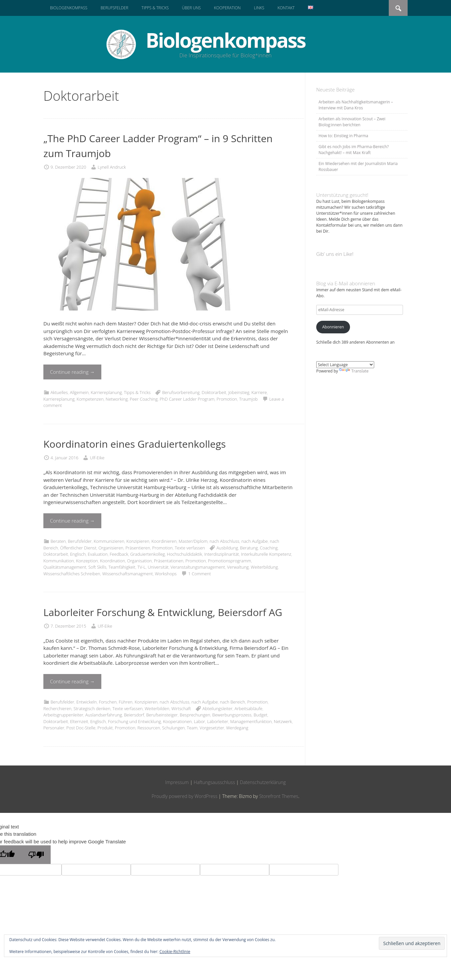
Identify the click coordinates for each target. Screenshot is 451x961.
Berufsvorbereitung (181, 392)
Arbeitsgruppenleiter (63, 715)
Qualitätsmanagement (64, 567)
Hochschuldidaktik (184, 554)
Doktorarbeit (214, 392)
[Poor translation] (36, 854)
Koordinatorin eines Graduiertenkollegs (134, 444)
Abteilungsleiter (217, 708)
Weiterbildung (264, 567)
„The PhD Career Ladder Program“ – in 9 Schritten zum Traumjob (158, 146)
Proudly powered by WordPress (184, 796)
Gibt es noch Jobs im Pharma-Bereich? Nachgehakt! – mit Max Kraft (354, 149)
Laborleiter (217, 721)
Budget (261, 715)
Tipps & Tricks (155, 8)
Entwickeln (86, 702)
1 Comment (199, 574)
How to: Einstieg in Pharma (343, 136)
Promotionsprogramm (229, 561)
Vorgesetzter (212, 728)
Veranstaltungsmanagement (198, 567)
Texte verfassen (190, 548)
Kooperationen (177, 721)
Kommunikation (58, 561)
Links (259, 8)
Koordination (112, 561)
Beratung (249, 548)
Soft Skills (97, 567)
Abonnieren (333, 327)
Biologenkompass (68, 8)
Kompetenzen (90, 399)
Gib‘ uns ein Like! (334, 254)
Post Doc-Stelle (80, 728)
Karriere (259, 392)
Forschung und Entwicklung (134, 721)
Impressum (177, 782)
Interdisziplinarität (221, 554)
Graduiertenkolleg (147, 554)
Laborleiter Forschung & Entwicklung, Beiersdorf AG (162, 612)
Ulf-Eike (97, 458)
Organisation (139, 561)
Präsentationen (168, 561)
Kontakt (286, 8)
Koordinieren (163, 541)
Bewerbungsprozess (231, 715)
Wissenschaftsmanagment (127, 574)
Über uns (191, 8)
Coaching (269, 548)
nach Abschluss (224, 541)
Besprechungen (195, 715)
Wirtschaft (181, 708)
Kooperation (227, 8)
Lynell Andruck (112, 167)
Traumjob (248, 399)
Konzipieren (137, 541)
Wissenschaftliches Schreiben (71, 574)
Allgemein (79, 392)
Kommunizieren (109, 541)
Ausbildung (227, 548)
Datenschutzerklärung (263, 782)
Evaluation (98, 554)
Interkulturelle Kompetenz (266, 554)
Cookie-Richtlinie (175, 951)
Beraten (58, 541)
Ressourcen (148, 728)
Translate (354, 371)
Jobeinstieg (238, 392)
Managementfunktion (251, 721)
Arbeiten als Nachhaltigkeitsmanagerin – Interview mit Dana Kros (356, 105)
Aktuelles (59, 392)
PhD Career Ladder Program (187, 399)
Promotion (227, 399)
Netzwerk (283, 721)
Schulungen (173, 728)
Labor (199, 721)
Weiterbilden (157, 708)
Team (192, 728)
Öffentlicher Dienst (78, 548)
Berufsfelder (114, 8)
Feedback (119, 554)
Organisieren (110, 548)
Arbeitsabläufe (248, 708)
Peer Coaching (144, 399)
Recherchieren (57, 708)
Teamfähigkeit (121, 567)
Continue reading (72, 371)
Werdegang (237, 728)
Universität (158, 567)
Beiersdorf (134, 715)
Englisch (77, 554)
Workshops (166, 574)
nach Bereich (232, 702)
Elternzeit (79, 721)
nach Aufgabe (254, 541)
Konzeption (87, 561)
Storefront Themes (278, 796)
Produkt (105, 728)
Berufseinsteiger (161, 715)
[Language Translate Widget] (345, 364)
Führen (126, 702)
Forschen (108, 702)
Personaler (53, 728)
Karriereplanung (106, 392)
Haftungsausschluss (214, 782)
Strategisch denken (92, 708)
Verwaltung (238, 567)
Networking (117, 399)
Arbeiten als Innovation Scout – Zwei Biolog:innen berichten (352, 122)
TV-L (141, 567)
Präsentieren (137, 548)
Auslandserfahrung (103, 715)
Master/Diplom (193, 541)
